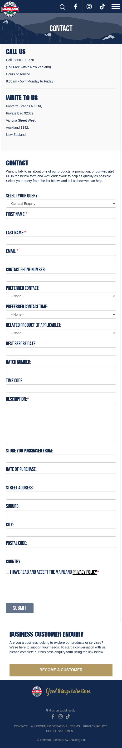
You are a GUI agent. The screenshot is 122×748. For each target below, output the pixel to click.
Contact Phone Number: (26, 269)
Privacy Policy (95, 726)
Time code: (14, 380)
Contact (21, 726)
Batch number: (18, 362)
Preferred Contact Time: (27, 306)
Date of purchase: (21, 469)
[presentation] (42, 588)
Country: (13, 561)
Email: (11, 251)
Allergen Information (49, 726)
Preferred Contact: (22, 288)
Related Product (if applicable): (33, 325)
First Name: (15, 214)
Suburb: (13, 506)
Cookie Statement (60, 731)
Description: (16, 399)
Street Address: (20, 487)
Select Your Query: (22, 195)
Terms (75, 726)
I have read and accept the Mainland (53, 572)
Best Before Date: (21, 343)
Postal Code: (16, 543)
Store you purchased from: (29, 450)
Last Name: (15, 232)
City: (10, 524)
